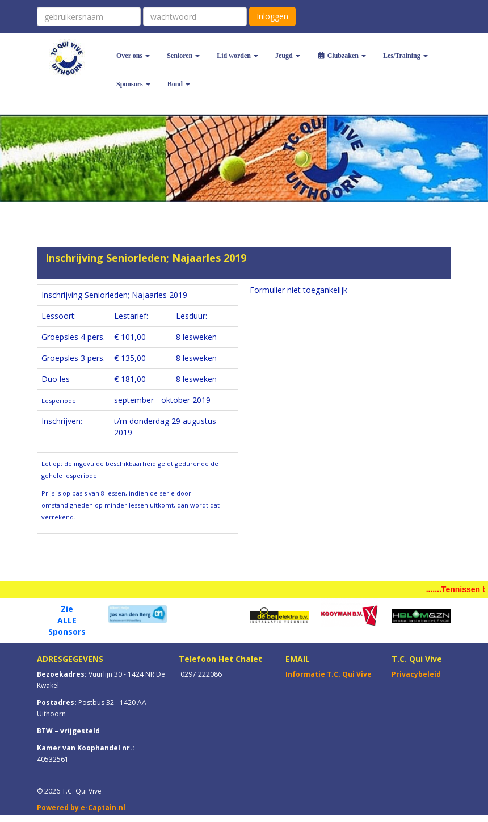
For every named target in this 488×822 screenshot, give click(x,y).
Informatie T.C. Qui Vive (328, 674)
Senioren (183, 56)
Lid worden (237, 56)
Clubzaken (341, 56)
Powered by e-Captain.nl (81, 807)
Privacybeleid (416, 674)
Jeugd (287, 56)
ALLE (67, 620)
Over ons (133, 56)
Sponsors (133, 84)
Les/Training (405, 56)
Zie (67, 608)
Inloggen (272, 16)
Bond (178, 84)
